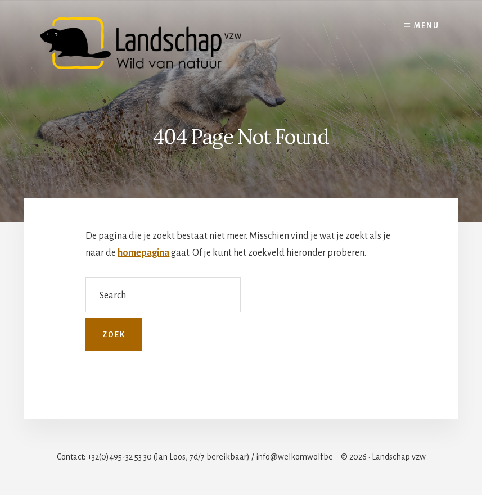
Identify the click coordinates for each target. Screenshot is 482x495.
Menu (426, 26)
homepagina (143, 253)
